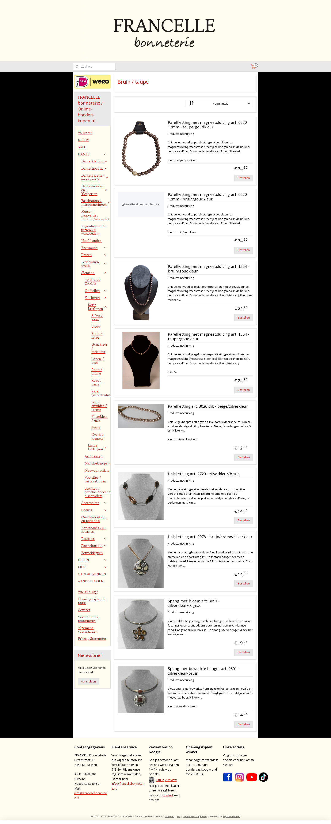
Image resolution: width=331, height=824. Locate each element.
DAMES (92, 154)
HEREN (92, 559)
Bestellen (244, 178)
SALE (82, 147)
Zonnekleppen (92, 552)
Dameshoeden (94, 168)
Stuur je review (166, 780)
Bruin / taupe (96, 335)
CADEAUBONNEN (92, 574)
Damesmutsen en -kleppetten (94, 190)
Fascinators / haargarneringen (95, 202)
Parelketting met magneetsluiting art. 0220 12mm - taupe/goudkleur (207, 124)
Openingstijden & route (92, 601)
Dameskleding (94, 161)
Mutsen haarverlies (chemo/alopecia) (95, 215)
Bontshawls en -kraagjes (93, 529)
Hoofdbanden (91, 240)
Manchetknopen (97, 463)
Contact (84, 609)
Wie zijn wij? (88, 591)
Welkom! (85, 132)
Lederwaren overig (94, 263)
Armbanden (94, 456)
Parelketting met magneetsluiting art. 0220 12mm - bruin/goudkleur (207, 197)
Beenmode (94, 247)
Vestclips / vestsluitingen (95, 479)
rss (178, 816)
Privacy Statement (92, 638)
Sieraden (94, 272)
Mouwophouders (97, 470)
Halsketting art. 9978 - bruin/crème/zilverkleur (210, 537)
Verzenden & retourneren (88, 618)
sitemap (169, 816)
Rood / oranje (96, 371)
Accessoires (94, 502)
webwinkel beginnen (195, 816)
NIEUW (83, 139)
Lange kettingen (97, 447)
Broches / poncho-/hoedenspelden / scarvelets (97, 492)
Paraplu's (94, 538)
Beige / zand (97, 317)
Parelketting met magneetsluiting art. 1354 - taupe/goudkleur (208, 336)
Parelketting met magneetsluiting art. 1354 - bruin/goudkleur (208, 269)
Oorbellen (96, 290)
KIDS (92, 566)
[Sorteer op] (219, 103)
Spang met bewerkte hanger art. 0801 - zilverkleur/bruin (203, 671)
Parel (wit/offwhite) (100, 393)
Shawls (94, 509)
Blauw (95, 326)
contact (168, 795)
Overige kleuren (97, 436)
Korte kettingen (97, 306)
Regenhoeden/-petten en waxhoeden (93, 229)
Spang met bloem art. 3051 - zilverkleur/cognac (193, 603)
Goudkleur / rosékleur (99, 348)
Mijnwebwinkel (231, 816)
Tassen (94, 254)
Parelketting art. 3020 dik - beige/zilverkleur (208, 406)
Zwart (95, 427)
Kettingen (96, 297)
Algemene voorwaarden (88, 629)
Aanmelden (88, 681)
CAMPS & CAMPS (92, 281)
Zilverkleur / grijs (99, 418)
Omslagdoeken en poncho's (95, 519)
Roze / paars (96, 382)
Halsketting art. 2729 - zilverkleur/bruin (203, 474)
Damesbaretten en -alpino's (95, 177)
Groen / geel (97, 360)
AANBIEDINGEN (90, 581)
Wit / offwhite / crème (99, 406)
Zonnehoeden (94, 545)
